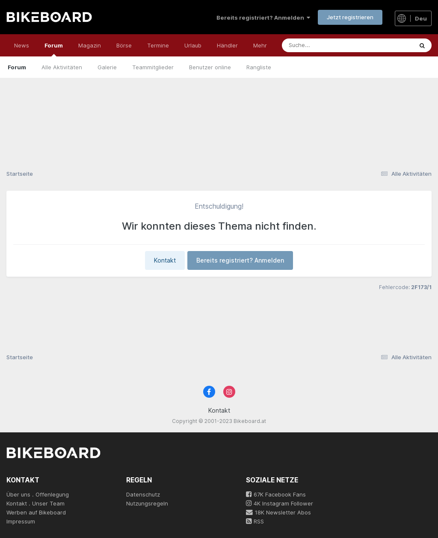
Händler (227, 45)
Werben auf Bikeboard (36, 512)
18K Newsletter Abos (278, 512)
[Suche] (330, 45)
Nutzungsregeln (147, 503)
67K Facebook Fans (276, 494)
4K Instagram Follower (279, 503)
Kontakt (165, 260)
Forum (53, 49)
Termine (158, 45)
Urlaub (192, 45)
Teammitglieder (153, 67)
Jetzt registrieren (350, 17)
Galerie (107, 67)
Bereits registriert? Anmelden (263, 17)
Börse (124, 45)
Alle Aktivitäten (61, 67)
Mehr (260, 45)
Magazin (89, 45)
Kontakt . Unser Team (35, 503)
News (21, 45)
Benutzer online (210, 67)
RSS (255, 521)
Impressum (20, 521)
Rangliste (258, 67)
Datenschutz (143, 494)
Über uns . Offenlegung (37, 494)
